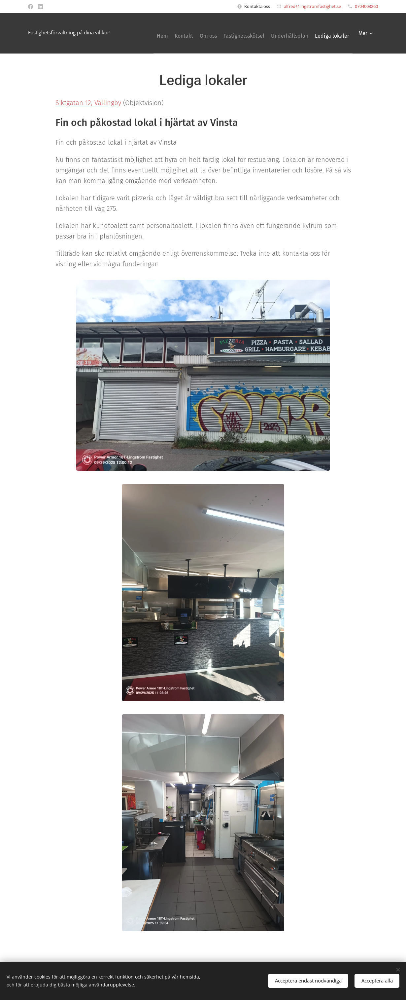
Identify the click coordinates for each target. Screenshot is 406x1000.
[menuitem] (179, 33)
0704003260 (366, 6)
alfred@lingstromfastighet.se (312, 6)
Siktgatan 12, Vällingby (88, 103)
